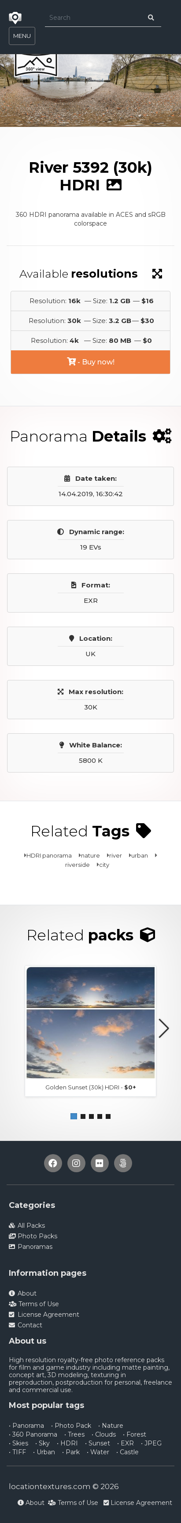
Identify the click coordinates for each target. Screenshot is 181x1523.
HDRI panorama (49, 855)
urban (139, 855)
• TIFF (17, 1452)
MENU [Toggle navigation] (22, 35)
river (115, 855)
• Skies (18, 1443)
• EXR (125, 1443)
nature (90, 855)
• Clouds (104, 1434)
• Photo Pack (71, 1426)
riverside (77, 864)
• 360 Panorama (33, 1434)
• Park (71, 1452)
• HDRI (67, 1443)
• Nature (110, 1426)
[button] (73, 1116)
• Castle (127, 1452)
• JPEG (151, 1443)
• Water (98, 1452)
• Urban (44, 1452)
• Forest (134, 1434)
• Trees (74, 1434)
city (104, 864)
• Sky (42, 1443)
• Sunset (97, 1443)
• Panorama (26, 1426)
